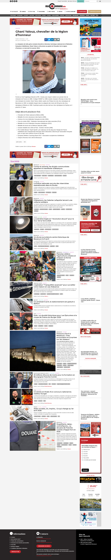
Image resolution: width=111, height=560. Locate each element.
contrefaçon (66, 443)
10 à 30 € (85, 451)
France (35, 217)
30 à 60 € (85, 453)
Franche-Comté (38, 283)
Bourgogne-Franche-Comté (41, 373)
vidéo (57, 246)
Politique (42, 164)
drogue (58, 444)
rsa (58, 416)
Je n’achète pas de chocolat (89, 460)
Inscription (85, 230)
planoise (58, 277)
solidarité (36, 211)
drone (35, 246)
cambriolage (36, 293)
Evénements (66, 252)
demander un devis (44, 546)
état (49, 384)
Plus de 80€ (86, 457)
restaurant (51, 325)
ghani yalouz (19, 141)
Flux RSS (13, 544)
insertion (63, 209)
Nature (40, 217)
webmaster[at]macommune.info (44, 555)
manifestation (50, 175)
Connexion (95, 230)
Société (18, 28)
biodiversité (36, 229)
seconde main (69, 209)
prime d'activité (54, 416)
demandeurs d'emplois (43, 384)
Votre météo (91, 475)
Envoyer (85, 470)
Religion (41, 300)
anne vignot (59, 363)
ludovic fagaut (70, 365)
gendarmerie (43, 293)
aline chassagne (37, 175)
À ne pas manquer (90, 358)
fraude (70, 444)
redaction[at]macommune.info (43, 538)
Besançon (36, 164)
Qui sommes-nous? (16, 539)
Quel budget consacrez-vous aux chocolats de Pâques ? (89, 446)
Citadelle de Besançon (72, 363)
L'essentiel (90, 54)
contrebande (59, 443)
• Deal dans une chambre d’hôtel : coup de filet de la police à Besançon (89, 80)
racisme (64, 175)
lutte (25, 141)
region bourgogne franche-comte (63, 384)
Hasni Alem (44, 175)
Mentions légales (15, 546)
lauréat (46, 325)
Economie (51, 373)
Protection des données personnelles (20, 542)
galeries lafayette (56, 209)
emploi (35, 192)
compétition (41, 325)
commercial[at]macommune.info (44, 542)
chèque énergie (37, 416)
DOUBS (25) (36, 181)
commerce (36, 209)
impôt (48, 416)
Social (40, 407)
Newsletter (15, 551)
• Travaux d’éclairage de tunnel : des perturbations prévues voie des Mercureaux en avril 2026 (90, 64)
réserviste (54, 192)
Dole (35, 313)
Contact (13, 537)
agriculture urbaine (60, 275)
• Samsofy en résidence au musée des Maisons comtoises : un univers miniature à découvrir (89, 69)
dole (44, 400)
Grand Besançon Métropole (43, 246)
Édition (57, 8)
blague (64, 363)
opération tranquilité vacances (53, 293)
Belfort (36, 300)
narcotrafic (59, 446)
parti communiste (58, 175)
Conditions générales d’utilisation (19, 548)
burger (35, 325)
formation (54, 384)
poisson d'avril (67, 367)
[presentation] (81, 366)
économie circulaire (43, 209)
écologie (42, 229)
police (61, 293)
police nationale (42, 192)
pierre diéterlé (59, 367)
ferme (67, 275)
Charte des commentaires (17, 541)
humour (64, 365)
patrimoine (52, 246)
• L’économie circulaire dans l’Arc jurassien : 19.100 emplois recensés (89, 74)
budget (35, 384)
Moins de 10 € (86, 449)
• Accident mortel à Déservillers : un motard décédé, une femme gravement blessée (90, 59)
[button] (97, 1)
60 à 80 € (85, 455)
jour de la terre (55, 229)
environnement (48, 229)
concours (40, 400)
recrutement (48, 192)
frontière (74, 444)
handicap (43, 416)
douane (71, 443)
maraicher (72, 275)
